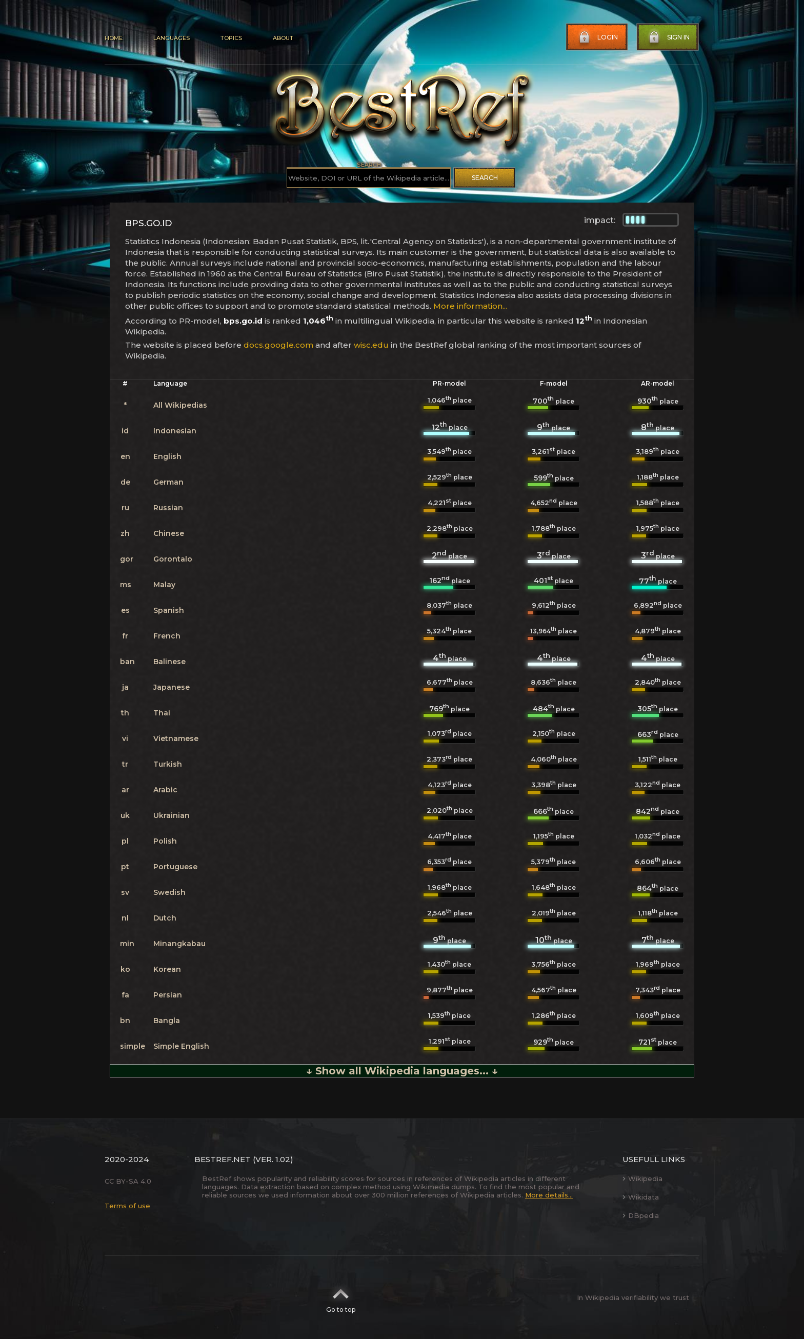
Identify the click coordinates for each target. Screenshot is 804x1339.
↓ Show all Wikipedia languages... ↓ (402, 1071)
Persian (167, 995)
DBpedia (640, 1215)
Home (114, 38)
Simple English (181, 1046)
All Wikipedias (180, 405)
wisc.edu (371, 345)
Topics (231, 38)
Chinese (168, 533)
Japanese (171, 687)
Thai (161, 712)
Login (597, 37)
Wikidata (640, 1197)
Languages (171, 38)
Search (485, 178)
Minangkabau (179, 943)
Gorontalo (172, 559)
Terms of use (127, 1206)
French (166, 636)
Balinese (169, 661)
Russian (168, 507)
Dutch (164, 918)
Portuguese (175, 866)
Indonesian (174, 430)
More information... (470, 306)
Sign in (668, 37)
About (283, 38)
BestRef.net (222, 1159)
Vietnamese (175, 738)
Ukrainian (171, 815)
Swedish (169, 892)
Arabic (165, 789)
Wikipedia (642, 1178)
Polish (165, 841)
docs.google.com (278, 345)
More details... (549, 1195)
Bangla (166, 1020)
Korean (167, 969)
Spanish (168, 610)
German (168, 482)
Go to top (341, 1297)
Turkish (167, 764)
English (167, 456)
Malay (164, 584)
